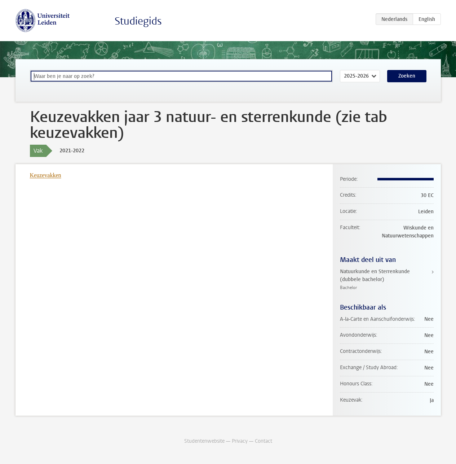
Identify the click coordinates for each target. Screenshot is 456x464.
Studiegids (138, 21)
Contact (263, 441)
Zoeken (406, 76)
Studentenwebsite (204, 441)
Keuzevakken (45, 175)
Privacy (240, 441)
